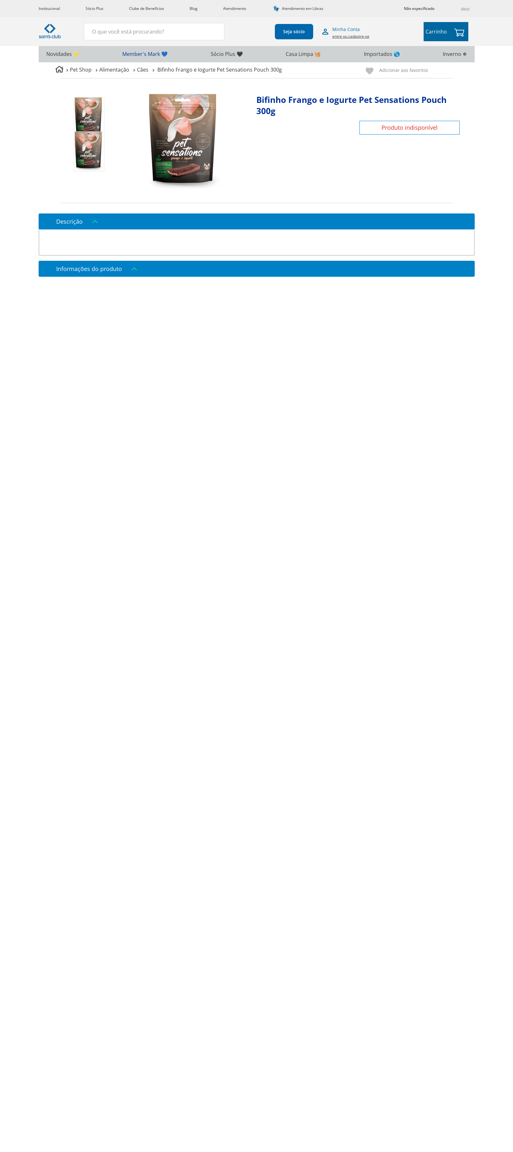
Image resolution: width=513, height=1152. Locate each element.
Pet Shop (81, 69)
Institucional (49, 8)
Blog (194, 8)
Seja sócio (294, 31)
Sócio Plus (94, 8)
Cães (142, 69)
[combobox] (154, 31)
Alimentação (114, 69)
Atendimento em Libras (302, 8)
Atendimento (234, 8)
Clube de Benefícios (146, 8)
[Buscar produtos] (216, 31)
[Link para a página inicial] (59, 70)
